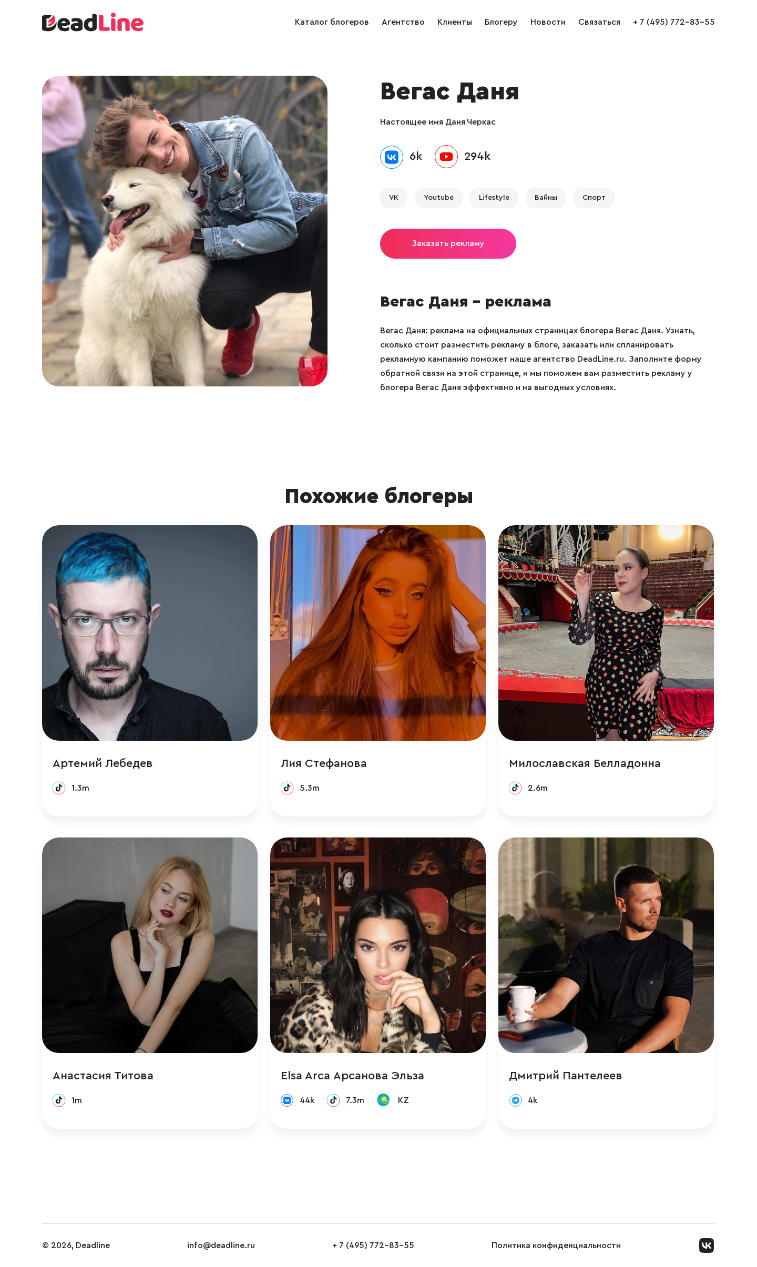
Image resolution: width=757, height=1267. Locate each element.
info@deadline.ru (221, 1245)
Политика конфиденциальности (556, 1245)
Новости (548, 22)
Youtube (439, 197)
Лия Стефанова (324, 763)
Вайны (546, 197)
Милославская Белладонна (585, 763)
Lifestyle (494, 197)
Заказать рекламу (448, 243)
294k (477, 156)
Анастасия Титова (103, 1075)
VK (393, 197)
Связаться (599, 22)
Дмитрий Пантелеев (565, 1075)
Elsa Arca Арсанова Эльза (352, 1075)
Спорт (594, 197)
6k (416, 156)
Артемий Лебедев (103, 763)
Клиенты (454, 22)
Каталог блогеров (332, 22)
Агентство (403, 22)
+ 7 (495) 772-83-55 (674, 22)
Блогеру (501, 22)
